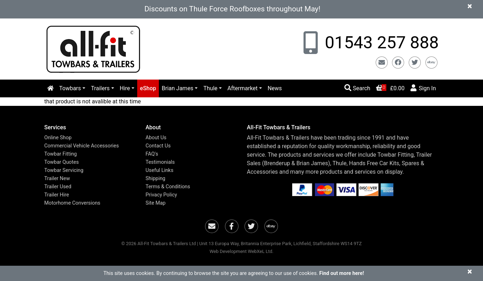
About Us (156, 138)
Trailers (100, 88)
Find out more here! (341, 273)
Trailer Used (57, 187)
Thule (210, 88)
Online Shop (58, 138)
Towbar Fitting (60, 154)
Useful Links (159, 170)
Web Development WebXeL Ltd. (241, 251)
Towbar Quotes (61, 162)
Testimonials (160, 162)
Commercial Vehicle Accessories (81, 146)
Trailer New (57, 178)
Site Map (156, 203)
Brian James (177, 88)
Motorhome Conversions (72, 203)
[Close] (470, 5)
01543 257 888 (380, 42)
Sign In (423, 88)
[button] (89, 127)
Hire (125, 88)
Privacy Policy (161, 195)
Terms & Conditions (168, 187)
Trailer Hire (56, 195)
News (275, 88)
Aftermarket (242, 88)
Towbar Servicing (64, 170)
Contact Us (158, 146)
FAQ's (152, 154)
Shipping (156, 178)
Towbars (70, 88)
